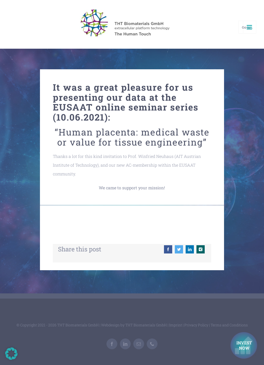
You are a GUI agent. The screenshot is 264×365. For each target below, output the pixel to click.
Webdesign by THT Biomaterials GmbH (134, 324)
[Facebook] (168, 249)
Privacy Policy (196, 324)
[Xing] (200, 249)
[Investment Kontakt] (244, 346)
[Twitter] (179, 249)
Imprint (175, 324)
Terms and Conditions (229, 324)
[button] (11, 353)
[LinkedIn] (189, 249)
